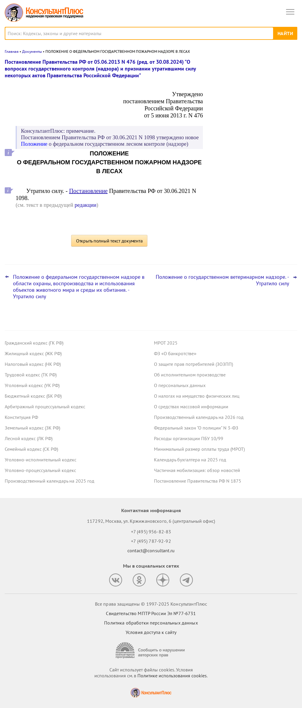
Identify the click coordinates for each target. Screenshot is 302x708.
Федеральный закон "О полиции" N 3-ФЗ (196, 428)
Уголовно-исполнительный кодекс (40, 460)
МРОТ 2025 (166, 343)
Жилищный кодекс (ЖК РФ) (33, 353)
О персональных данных (180, 385)
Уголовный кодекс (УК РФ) (32, 385)
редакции (85, 205)
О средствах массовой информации (191, 406)
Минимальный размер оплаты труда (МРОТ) (199, 449)
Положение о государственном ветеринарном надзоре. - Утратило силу (222, 280)
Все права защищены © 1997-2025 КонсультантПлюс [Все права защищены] (151, 604)
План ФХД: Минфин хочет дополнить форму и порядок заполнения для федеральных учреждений (251, 171)
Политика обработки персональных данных (151, 623)
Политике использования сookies (172, 675)
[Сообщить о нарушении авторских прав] (151, 650)
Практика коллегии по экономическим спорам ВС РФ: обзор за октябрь (253, 89)
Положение (34, 144)
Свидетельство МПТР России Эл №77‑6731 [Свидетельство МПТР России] (151, 613)
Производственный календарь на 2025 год (49, 481)
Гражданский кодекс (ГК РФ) (34, 343)
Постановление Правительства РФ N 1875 (197, 481)
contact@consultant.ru (151, 550)
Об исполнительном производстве (190, 375)
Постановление (88, 191)
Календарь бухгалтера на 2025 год (190, 460)
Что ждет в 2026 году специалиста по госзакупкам (252, 142)
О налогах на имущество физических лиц (196, 396)
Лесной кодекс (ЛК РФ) (28, 438)
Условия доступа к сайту (151, 632)
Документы (32, 51)
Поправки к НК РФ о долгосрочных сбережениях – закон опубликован (250, 115)
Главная (12, 51)
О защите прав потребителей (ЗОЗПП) (193, 364)
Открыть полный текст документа (109, 241)
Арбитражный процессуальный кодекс (45, 406)
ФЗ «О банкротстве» (175, 353)
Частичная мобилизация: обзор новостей (197, 470)
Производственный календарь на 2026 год (199, 417)
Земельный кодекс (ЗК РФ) (32, 428)
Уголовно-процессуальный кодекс (40, 470)
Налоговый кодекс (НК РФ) (33, 364)
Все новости (227, 190)
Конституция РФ (21, 417)
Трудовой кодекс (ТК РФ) (31, 375)
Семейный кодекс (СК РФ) (31, 449)
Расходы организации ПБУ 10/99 (188, 438)
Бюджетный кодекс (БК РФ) (33, 396)
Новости (236, 66)
